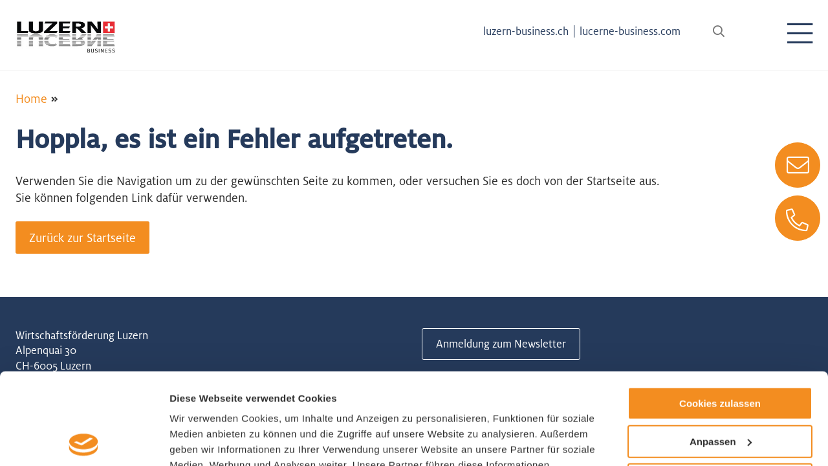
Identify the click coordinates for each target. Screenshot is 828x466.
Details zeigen (202, 440)
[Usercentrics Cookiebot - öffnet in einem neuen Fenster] (83, 440)
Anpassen (721, 350)
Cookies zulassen (720, 312)
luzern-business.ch (526, 31)
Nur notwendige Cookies (720, 388)
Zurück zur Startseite (82, 237)
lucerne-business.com (630, 31)
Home (31, 98)
